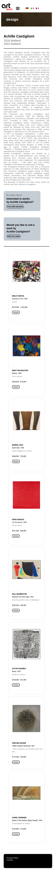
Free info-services (15, 207)
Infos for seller (13, 236)
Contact (10, 860)
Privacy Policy (12, 858)
